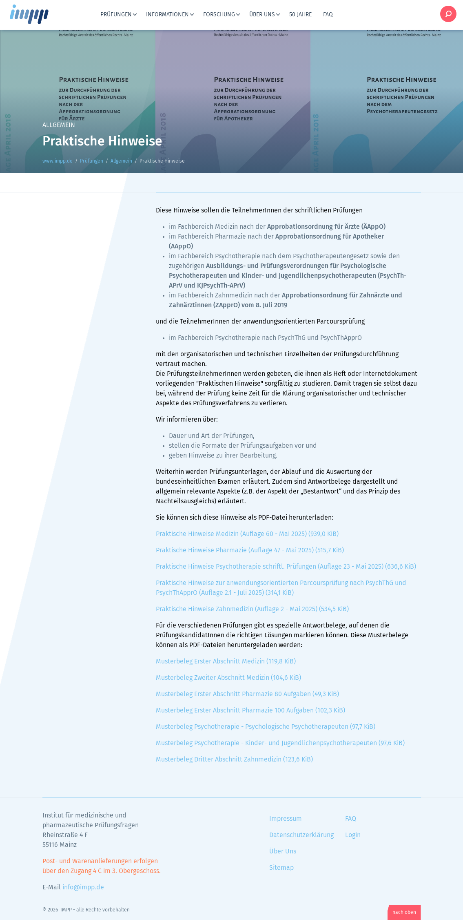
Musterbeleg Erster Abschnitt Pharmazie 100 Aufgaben (250, 710)
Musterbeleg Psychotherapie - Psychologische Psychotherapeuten (265, 726)
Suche (448, 14)
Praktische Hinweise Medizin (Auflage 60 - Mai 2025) (247, 534)
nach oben (404, 912)
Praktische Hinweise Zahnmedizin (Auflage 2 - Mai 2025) (252, 609)
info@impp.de (83, 887)
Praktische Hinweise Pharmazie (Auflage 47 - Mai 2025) (250, 550)
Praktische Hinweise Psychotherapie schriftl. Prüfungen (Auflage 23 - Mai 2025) (286, 566)
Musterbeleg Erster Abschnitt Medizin (226, 661)
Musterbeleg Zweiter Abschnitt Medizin (228, 677)
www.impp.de (39, 14)
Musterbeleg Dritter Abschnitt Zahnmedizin (234, 759)
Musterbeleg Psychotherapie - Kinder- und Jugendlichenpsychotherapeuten (280, 743)
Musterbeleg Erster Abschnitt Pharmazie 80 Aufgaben (247, 694)
